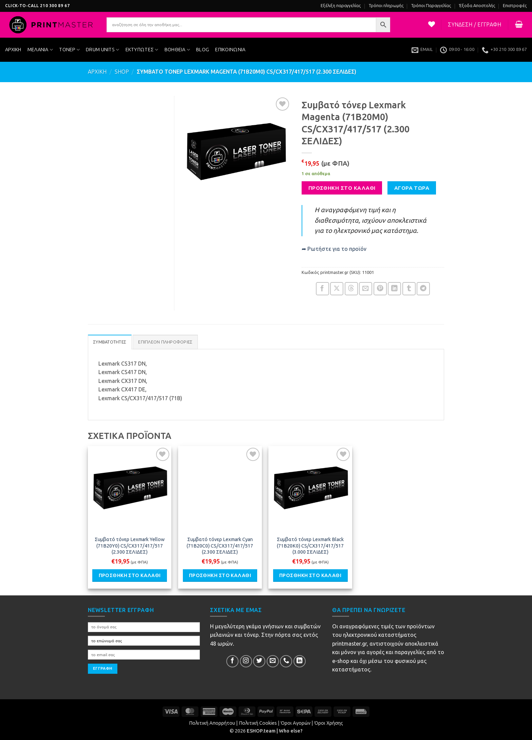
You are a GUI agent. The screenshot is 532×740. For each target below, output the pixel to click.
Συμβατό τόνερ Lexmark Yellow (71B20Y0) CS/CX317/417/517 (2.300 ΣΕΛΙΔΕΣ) (130, 545)
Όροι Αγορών (295, 723)
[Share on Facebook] (322, 288)
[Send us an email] (273, 661)
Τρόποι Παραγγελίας (431, 5)
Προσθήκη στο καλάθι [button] (130, 575)
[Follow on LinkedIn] (299, 661)
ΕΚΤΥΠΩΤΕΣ (142, 50)
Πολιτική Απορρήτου (212, 723)
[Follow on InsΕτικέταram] (246, 661)
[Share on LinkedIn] (394, 288)
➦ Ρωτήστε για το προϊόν (334, 249)
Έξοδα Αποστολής (477, 5)
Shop (122, 72)
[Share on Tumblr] (409, 288)
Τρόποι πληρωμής (386, 5)
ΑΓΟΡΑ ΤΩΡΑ (412, 188)
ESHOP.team (261, 731)
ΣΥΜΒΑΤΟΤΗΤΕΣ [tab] (109, 342)
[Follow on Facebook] (232, 661)
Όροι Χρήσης (328, 723)
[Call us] (286, 661)
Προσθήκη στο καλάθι (342, 188)
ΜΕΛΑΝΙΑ (40, 50)
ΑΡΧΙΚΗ (13, 50)
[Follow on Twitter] (259, 661)
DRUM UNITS (102, 50)
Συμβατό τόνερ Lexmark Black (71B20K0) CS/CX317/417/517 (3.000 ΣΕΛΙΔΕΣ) (310, 545)
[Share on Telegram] (423, 288)
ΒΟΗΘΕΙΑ (177, 50)
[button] (474, 24)
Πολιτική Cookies (258, 723)
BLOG (202, 50)
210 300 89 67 (55, 5)
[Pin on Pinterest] (380, 288)
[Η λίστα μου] (431, 24)
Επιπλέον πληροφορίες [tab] (165, 342)
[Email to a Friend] (365, 288)
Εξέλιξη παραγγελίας (341, 5)
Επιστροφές (515, 5)
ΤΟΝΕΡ (69, 50)
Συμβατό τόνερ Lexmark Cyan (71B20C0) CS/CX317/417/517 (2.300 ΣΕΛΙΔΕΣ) (220, 545)
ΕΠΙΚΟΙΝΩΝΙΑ (230, 50)
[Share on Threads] (351, 288)
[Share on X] (336, 288)
